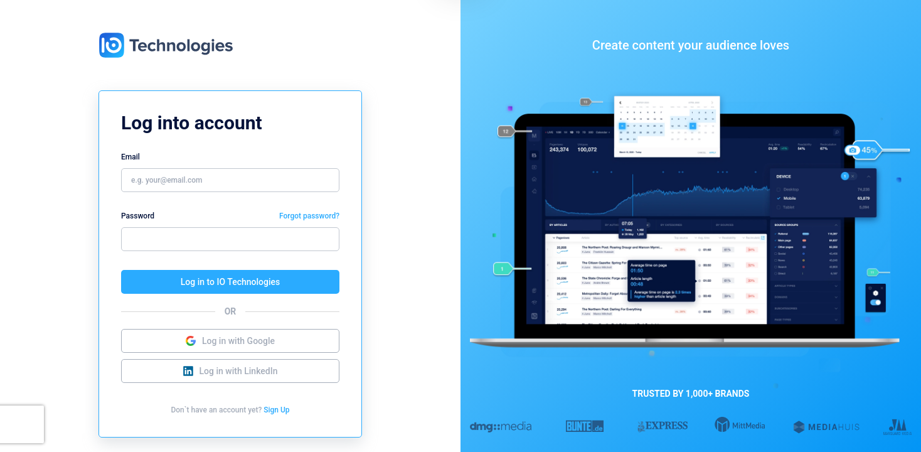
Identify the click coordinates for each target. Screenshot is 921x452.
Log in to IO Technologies (230, 282)
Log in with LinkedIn (230, 371)
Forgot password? (309, 216)
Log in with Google (230, 341)
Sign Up (276, 410)
